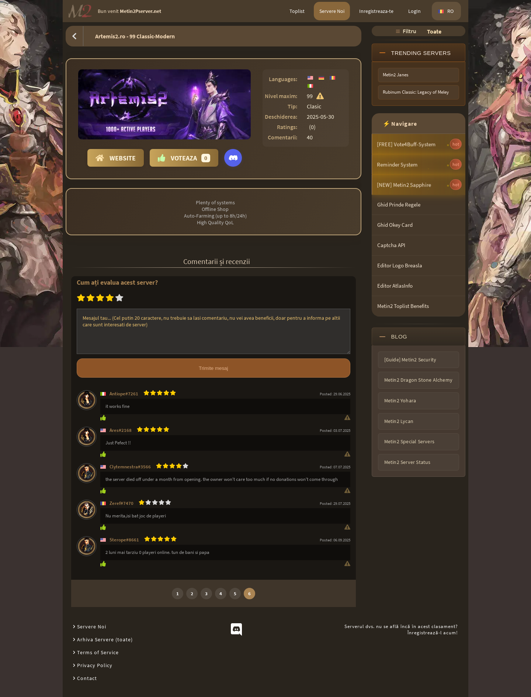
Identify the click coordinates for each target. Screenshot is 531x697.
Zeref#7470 (121, 503)
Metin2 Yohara (400, 400)
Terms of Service (98, 652)
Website (116, 158)
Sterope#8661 (124, 540)
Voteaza (184, 158)
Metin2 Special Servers (409, 441)
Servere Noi (331, 11)
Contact (87, 678)
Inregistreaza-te (376, 11)
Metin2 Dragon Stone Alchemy (418, 380)
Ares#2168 (121, 430)
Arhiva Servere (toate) (105, 639)
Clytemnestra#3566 (130, 467)
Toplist (297, 11)
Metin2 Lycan (398, 421)
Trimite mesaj (213, 368)
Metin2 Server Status (407, 462)
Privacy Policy (94, 665)
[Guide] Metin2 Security (410, 359)
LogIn (414, 11)
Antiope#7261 (124, 394)
